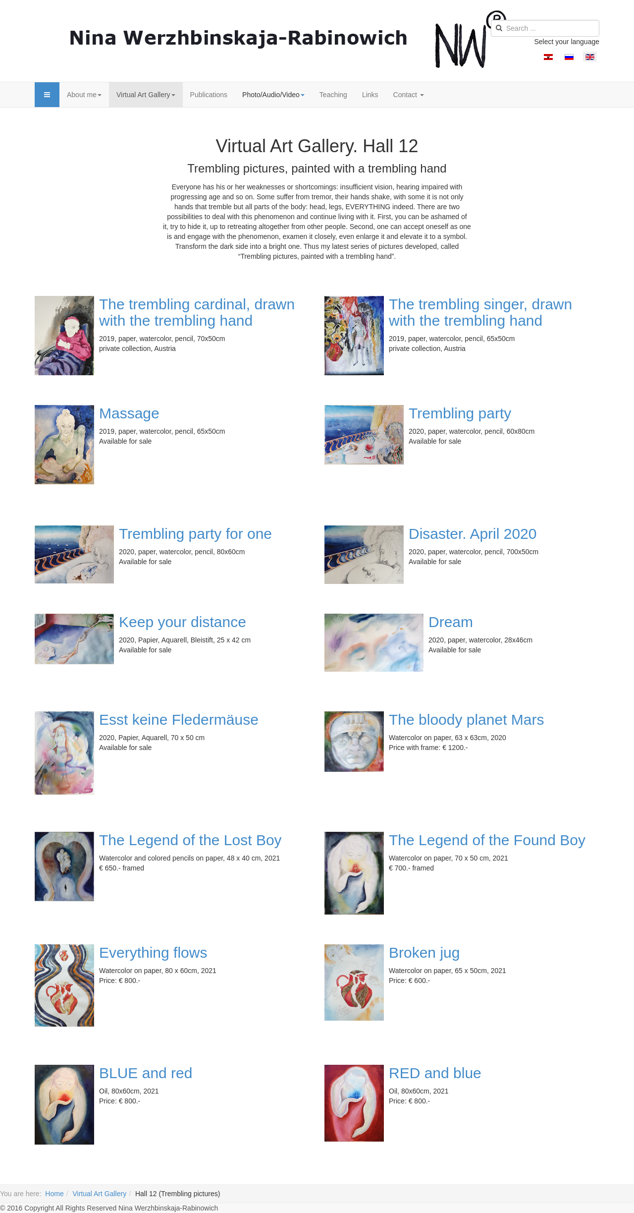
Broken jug (424, 952)
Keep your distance (182, 622)
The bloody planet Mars (466, 719)
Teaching (333, 95)
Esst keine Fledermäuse (179, 719)
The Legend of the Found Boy (487, 840)
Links (370, 95)
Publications (209, 95)
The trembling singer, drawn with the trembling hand (480, 312)
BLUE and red (145, 1073)
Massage (129, 413)
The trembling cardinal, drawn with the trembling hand (197, 312)
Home (54, 1194)
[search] (545, 28)
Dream (450, 622)
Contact (408, 95)
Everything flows (153, 952)
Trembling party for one (195, 533)
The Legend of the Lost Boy (190, 840)
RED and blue (435, 1073)
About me (84, 95)
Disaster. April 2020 (472, 533)
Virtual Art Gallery (145, 95)
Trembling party (460, 413)
